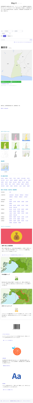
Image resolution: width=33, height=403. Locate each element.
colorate (4, 358)
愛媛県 (18, 218)
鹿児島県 (15, 222)
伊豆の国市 (23, 178)
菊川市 (23, 182)
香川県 (14, 218)
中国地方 (16, 196)
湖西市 (2, 182)
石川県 (18, 209)
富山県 (14, 209)
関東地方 (21, 194)
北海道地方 (11, 194)
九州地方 (25, 196)
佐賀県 (14, 220)
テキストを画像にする (8, 389)
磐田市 (19, 182)
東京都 (10, 207)
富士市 (7, 180)
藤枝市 (27, 182)
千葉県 (26, 205)
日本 (10, 192)
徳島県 (10, 218)
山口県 (26, 216)
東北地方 (17, 194)
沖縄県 (19, 222)
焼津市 (6, 182)
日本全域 (2, 192)
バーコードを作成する (8, 340)
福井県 (22, 209)
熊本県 (22, 220)
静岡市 (6, 178)
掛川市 (25, 180)
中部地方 (26, 194)
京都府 (14, 213)
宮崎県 (10, 222)
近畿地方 (11, 196)
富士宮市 (3, 180)
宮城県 (22, 201)
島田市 (11, 180)
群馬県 (18, 205)
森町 (10, 184)
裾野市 (6, 184)
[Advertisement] (16, 20)
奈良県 (22, 213)
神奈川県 (15, 207)
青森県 (10, 201)
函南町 (22, 184)
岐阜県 (14, 211)
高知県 (22, 218)
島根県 (14, 216)
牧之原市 (15, 182)
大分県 (26, 220)
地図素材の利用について (7, 83)
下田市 (14, 178)
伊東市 (18, 178)
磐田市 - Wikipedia (4, 108)
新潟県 (10, 209)
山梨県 (26, 209)
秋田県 (18, 201)
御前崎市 (15, 180)
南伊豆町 (27, 184)
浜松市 (2, 178)
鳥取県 (10, 216)
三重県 (26, 213)
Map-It (14, 3)
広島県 (22, 216)
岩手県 (14, 201)
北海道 (10, 199)
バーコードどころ (5, 334)
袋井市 (2, 184)
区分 (2, 35)
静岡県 (18, 211)
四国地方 (21, 196)
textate (3, 383)
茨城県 (10, 205)
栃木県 (14, 205)
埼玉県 (22, 205)
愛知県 (22, 211)
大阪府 (10, 213)
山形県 (26, 201)
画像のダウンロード (6, 81)
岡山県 (18, 216)
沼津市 (29, 180)
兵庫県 (18, 213)
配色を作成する (6, 365)
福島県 (10, 203)
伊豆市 (28, 178)
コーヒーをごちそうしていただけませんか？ (23, 42)
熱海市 (10, 182)
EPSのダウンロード (16, 81)
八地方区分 (3, 194)
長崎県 (18, 220)
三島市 (10, 178)
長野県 (10, 211)
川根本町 (18, 184)
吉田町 (13, 184)
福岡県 (10, 220)
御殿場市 (20, 180)
